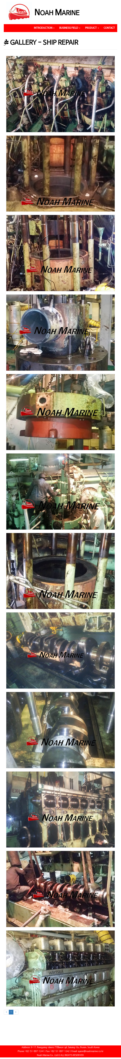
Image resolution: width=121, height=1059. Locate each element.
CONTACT (109, 28)
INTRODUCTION (44, 28)
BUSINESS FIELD (69, 28)
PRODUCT (92, 28)
